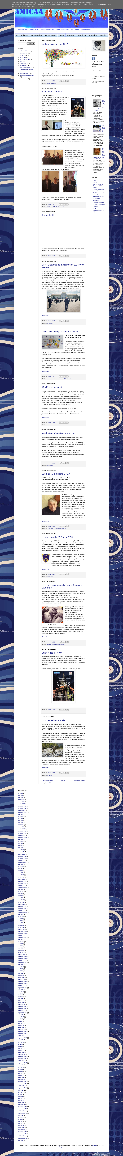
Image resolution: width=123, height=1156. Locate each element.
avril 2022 (20, 898)
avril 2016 (20, 1048)
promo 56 (95, 206)
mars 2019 (21, 975)
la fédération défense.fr (96, 199)
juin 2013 (20, 1119)
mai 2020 (20, 946)
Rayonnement (23, 63)
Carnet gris (23, 55)
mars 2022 (21, 900)
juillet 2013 (21, 1117)
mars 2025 (21, 825)
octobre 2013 (21, 1111)
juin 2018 (20, 994)
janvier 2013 (21, 1129)
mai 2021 (20, 921)
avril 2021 (20, 923)
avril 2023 (20, 873)
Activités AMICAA (51, 83)
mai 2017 (20, 1021)
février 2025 (21, 827)
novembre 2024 (22, 833)
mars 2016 (21, 1050)
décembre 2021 (22, 906)
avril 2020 (20, 948)
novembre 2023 (22, 858)
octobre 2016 (21, 1036)
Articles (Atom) (53, 783)
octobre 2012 (21, 1136)
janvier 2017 (21, 1029)
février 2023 (21, 877)
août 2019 (20, 964)
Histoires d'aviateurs (98, 196)
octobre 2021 (21, 910)
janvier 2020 (21, 954)
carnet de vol (50, 323)
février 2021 (21, 927)
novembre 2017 (22, 1008)
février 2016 (21, 1052)
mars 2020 (21, 950)
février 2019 (21, 977)
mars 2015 (21, 1075)
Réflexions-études (68, 378)
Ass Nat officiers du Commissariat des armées (98, 186)
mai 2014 (20, 1096)
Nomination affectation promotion (58, 433)
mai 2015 (20, 1071)
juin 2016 (20, 1044)
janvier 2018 (21, 1004)
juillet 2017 (21, 1017)
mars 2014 (21, 1100)
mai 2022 (20, 896)
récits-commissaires (59, 378)
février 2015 (21, 1077)
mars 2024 (21, 850)
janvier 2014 (21, 1104)
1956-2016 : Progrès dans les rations (60, 331)
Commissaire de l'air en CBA (103, 129)
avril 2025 (20, 822)
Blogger (61, 1147)
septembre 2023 (22, 862)
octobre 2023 (21, 860)
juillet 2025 (21, 816)
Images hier (93, 35)
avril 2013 (20, 1123)
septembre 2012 (22, 1138)
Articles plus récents (47, 780)
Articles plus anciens (79, 780)
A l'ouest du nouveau (52, 91)
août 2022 (20, 889)
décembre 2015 (22, 1056)
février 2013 (21, 1127)
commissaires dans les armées (98, 190)
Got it (110, 4)
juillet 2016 (21, 1042)
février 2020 (21, 952)
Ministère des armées (99, 204)
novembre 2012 (22, 1134)
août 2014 (20, 1090)
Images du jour (81, 35)
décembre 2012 (22, 1132)
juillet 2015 (21, 1067)
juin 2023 (20, 868)
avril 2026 (20, 797)
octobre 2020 (21, 935)
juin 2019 (20, 969)
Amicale (61, 35)
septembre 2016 (22, 1038)
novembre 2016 (22, 1033)
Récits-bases (50, 528)
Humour (49, 644)
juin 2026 (20, 793)
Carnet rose (23, 57)
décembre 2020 (22, 931)
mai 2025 (20, 820)
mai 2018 (20, 996)
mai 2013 (20, 1121)
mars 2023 (21, 875)
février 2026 (21, 802)
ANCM (95, 182)
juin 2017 (20, 1019)
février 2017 (21, 1027)
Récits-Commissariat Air (60, 528)
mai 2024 (20, 845)
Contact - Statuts (50, 35)
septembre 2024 (22, 837)
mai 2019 (20, 971)
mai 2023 (20, 871)
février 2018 (21, 1002)
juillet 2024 (21, 841)
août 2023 (20, 864)
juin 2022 (20, 893)
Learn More (102, 4)
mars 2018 (21, 1000)
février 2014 (21, 1102)
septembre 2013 (22, 1113)
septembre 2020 (22, 937)
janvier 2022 (21, 904)
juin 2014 (20, 1094)
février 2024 (21, 852)
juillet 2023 (21, 866)
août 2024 (20, 839)
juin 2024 (20, 843)
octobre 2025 (21, 810)
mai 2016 (20, 1046)
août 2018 (20, 990)
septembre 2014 (22, 1088)
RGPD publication (22, 35)
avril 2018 (20, 998)
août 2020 (20, 939)
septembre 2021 (22, 912)
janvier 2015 (21, 1079)
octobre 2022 (21, 885)
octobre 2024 (21, 835)
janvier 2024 (21, 854)
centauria (94, 1145)
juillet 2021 (21, 916)
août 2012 (20, 1140)
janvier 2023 (21, 879)
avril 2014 (20, 1098)
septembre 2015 (22, 1063)
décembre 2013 (22, 1107)
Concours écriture (36, 35)
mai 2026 (20, 795)
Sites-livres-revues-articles (57, 644)
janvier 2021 (21, 929)
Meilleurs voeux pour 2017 (55, 44)
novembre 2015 (22, 1059)
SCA (94, 208)
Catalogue (70, 35)
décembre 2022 (22, 881)
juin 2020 (20, 944)
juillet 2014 (21, 1092)
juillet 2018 (21, 992)
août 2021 (20, 914)
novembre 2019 (22, 958)
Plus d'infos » (45, 316)
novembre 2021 (22, 908)
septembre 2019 (22, 962)
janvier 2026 (21, 804)
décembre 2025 (22, 806)
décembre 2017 (22, 1006)
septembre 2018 (22, 988)
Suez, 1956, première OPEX (56, 474)
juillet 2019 (21, 967)
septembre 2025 (22, 812)
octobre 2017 (21, 1010)
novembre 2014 (22, 1084)
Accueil (63, 780)
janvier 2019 (21, 979)
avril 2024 (20, 847)
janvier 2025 (21, 829)
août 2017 (20, 1015)
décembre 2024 (22, 831)
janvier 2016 (21, 1054)
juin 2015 (20, 1069)
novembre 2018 (22, 983)
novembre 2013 (22, 1109)
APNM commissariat (52, 387)
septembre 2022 (22, 887)
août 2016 (20, 1040)
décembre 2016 (22, 1031)
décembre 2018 (22, 981)
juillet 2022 (21, 891)
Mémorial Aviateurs (98, 202)
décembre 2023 (22, 856)
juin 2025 (20, 818)
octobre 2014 (21, 1086)
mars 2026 (21, 799)
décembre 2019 (22, 956)
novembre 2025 (22, 808)
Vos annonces (23, 79)
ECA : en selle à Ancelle (53, 720)
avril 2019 (20, 973)
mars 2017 (21, 1025)
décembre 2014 (22, 1081)
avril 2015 (20, 1073)
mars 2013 (21, 1125)
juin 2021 (20, 919)
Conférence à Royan (52, 652)
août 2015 (20, 1065)
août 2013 (20, 1115)
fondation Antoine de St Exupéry (98, 193)
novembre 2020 (22, 933)
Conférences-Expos (61, 206)
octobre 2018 (21, 985)
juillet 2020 (21, 942)
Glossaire (103, 35)
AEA (94, 180)
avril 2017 (20, 1023)
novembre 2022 (22, 883)
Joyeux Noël (48, 215)
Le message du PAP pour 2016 (57, 537)
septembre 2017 (22, 1013)
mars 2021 (21, 925)
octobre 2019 (21, 960)
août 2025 (20, 814)
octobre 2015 (21, 1061)
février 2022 (21, 902)
